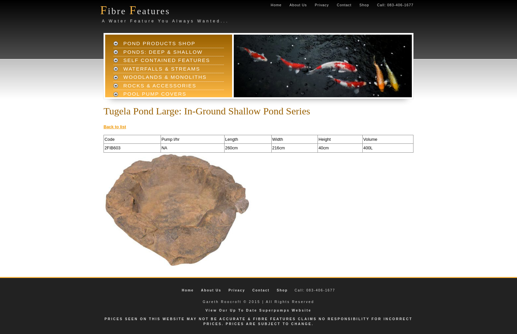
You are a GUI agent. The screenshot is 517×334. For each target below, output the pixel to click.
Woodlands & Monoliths (165, 77)
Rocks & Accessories (160, 85)
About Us (298, 5)
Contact (344, 5)
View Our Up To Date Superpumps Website (258, 310)
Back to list (115, 126)
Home (276, 5)
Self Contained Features (166, 60)
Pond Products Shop (159, 43)
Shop (364, 5)
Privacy (322, 5)
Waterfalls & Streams (161, 69)
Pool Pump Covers (155, 94)
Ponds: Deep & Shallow (163, 52)
